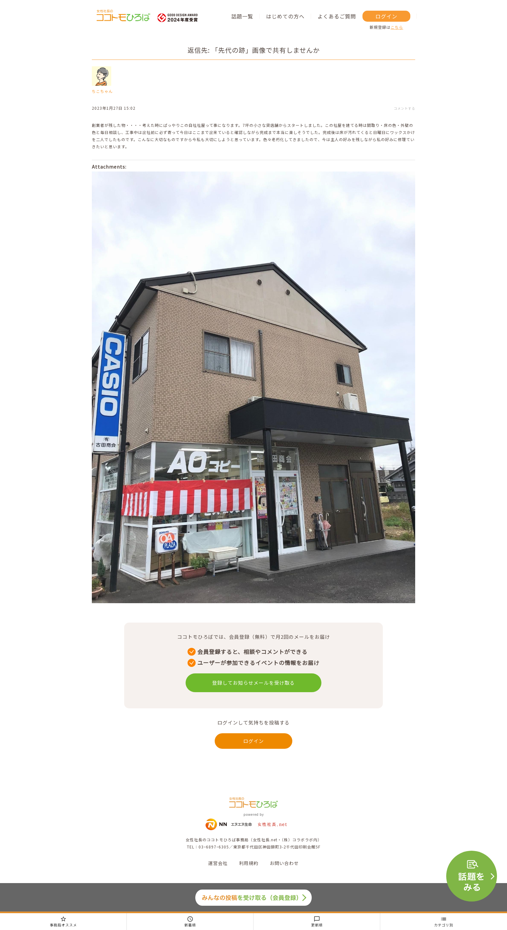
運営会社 (218, 863)
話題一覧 (242, 16)
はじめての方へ (285, 16)
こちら (397, 27)
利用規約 (248, 863)
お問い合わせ (284, 863)
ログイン (386, 16)
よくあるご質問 (337, 16)
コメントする (404, 108)
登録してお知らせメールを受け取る (253, 682)
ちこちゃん (102, 91)
